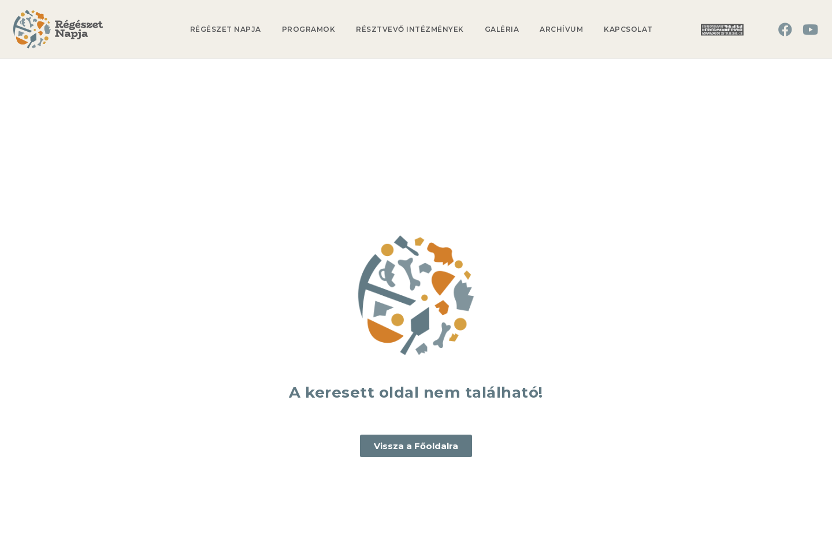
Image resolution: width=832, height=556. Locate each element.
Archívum (561, 29)
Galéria (502, 29)
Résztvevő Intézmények (410, 29)
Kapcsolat (628, 29)
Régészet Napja (225, 29)
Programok (309, 29)
